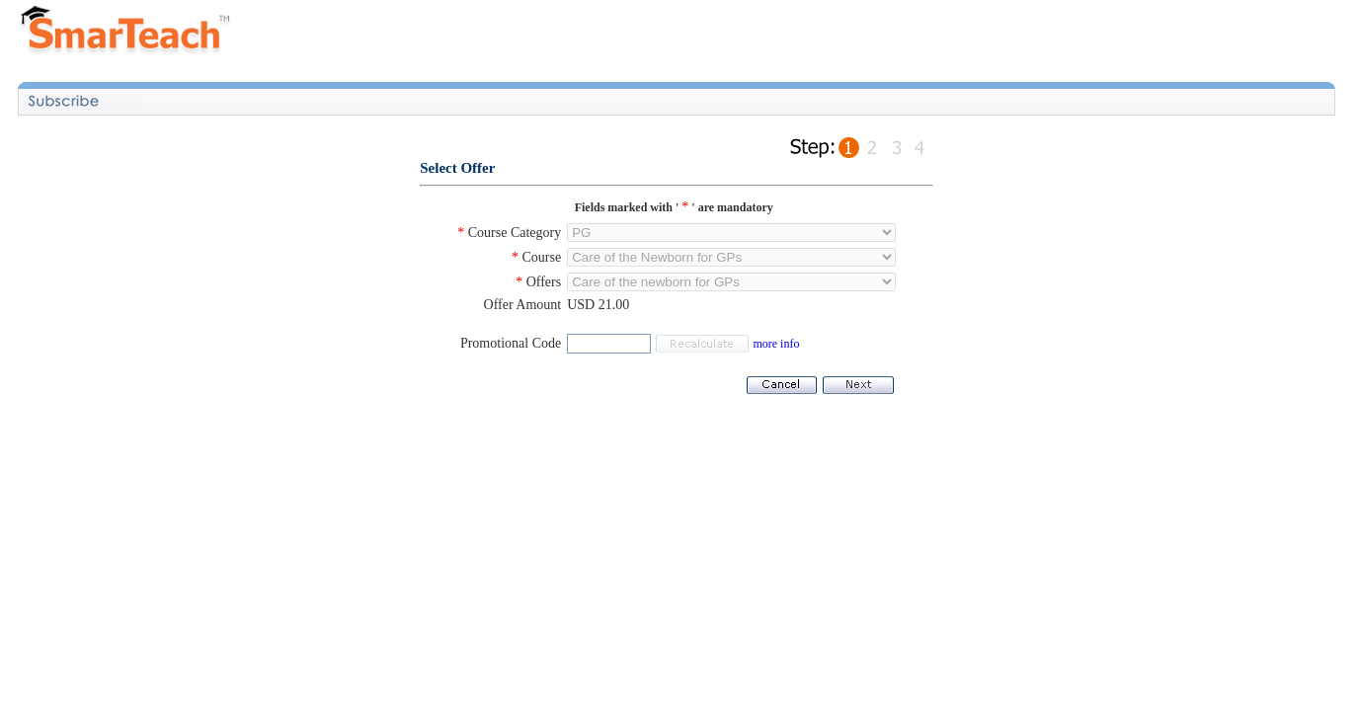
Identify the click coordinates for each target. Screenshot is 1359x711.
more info (776, 344)
